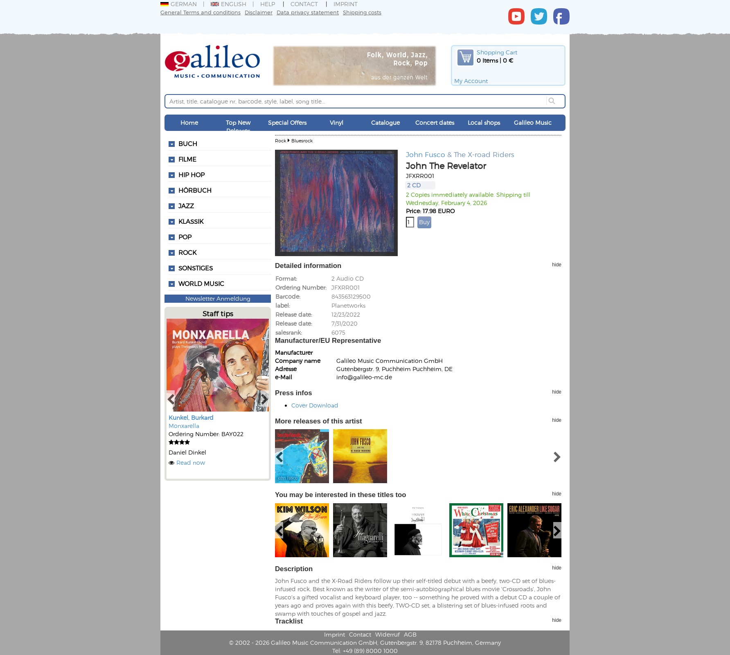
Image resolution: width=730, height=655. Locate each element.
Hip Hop (191, 174)
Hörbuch (195, 190)
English (228, 3)
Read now (190, 462)
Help (267, 3)
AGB (410, 634)
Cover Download (314, 405)
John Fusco (425, 154)
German (178, 3)
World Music (201, 283)
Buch (187, 143)
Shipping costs (362, 12)
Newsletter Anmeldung (217, 298)
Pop (185, 237)
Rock (187, 252)
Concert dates (434, 122)
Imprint (345, 3)
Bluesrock (302, 140)
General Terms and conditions (200, 12)
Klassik (190, 221)
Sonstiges (195, 268)
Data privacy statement (308, 12)
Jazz (186, 205)
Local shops (484, 122)
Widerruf (387, 634)
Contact (304, 3)
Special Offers (287, 122)
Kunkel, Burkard (191, 417)
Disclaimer (259, 12)
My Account (471, 80)
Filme (187, 159)
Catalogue (385, 122)
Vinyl (336, 122)
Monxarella (184, 425)
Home (189, 122)
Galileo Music (533, 122)
